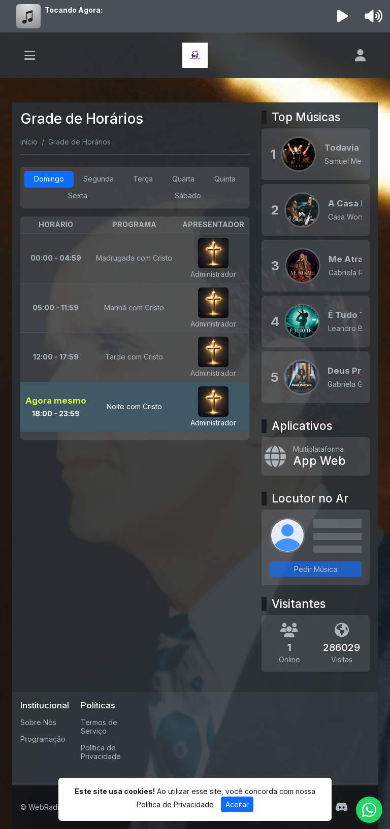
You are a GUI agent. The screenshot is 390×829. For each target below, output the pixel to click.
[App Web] (316, 456)
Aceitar (237, 804)
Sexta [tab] (77, 195)
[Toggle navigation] (29, 55)
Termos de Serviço (99, 726)
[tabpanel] (134, 328)
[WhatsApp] (369, 810)
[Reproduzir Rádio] (343, 16)
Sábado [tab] (188, 195)
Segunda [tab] (98, 178)
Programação (43, 739)
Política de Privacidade (101, 752)
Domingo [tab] (49, 178)
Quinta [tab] (225, 178)
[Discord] (341, 807)
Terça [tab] (143, 178)
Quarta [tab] (183, 178)
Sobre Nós (38, 722)
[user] (360, 55)
